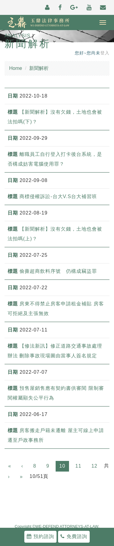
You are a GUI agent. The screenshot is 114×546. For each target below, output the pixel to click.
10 (62, 466)
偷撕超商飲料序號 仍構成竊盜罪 (58, 271)
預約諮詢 (40, 536)
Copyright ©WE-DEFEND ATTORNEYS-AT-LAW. (57, 526)
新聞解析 (39, 68)
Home (15, 68)
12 (95, 466)
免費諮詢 (73, 536)
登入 (104, 53)
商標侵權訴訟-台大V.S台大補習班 (58, 196)
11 (78, 466)
